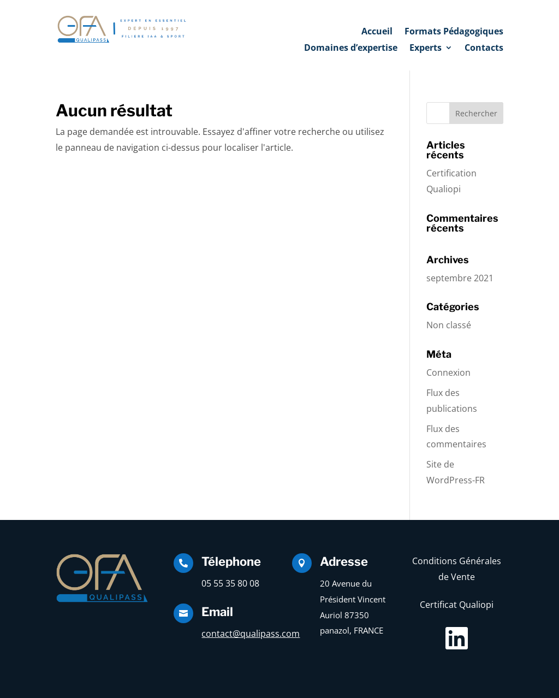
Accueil (377, 32)
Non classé (448, 325)
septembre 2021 (459, 278)
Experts (425, 49)
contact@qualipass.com (250, 634)
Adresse (344, 561)
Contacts (484, 49)
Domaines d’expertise (350, 49)
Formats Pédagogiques (454, 32)
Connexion (448, 372)
